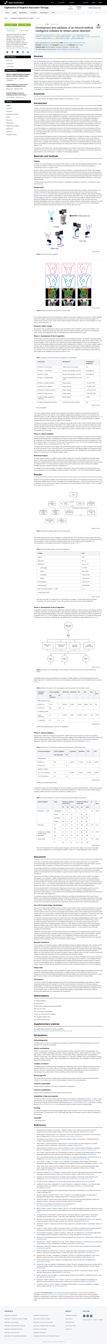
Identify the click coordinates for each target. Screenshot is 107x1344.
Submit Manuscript (94, 8)
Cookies (100, 1319)
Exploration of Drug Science (40, 1315)
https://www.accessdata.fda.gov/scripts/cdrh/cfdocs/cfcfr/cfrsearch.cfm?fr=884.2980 (67, 1159)
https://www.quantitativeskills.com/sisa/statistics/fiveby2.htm (52, 1205)
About (8, 12)
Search (97, 12)
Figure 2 (74, 203)
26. (35, 1246)
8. (34, 1161)
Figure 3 (52, 485)
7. (34, 1157)
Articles (15, 12)
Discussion (9, 120)
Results (8, 117)
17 (67, 465)
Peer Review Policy (70, 1325)
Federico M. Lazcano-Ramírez (44, 36)
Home (6, 18)
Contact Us (68, 1329)
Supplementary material (40, 194)
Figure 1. (39, 254)
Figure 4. (39, 669)
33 (73, 933)
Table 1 (69, 351)
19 (40, 873)
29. (35, 1260)
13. (35, 1184)
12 (41, 145)
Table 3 (37, 681)
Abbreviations (10, 123)
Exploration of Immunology (11, 1322)
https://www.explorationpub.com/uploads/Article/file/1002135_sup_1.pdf (53, 1031)
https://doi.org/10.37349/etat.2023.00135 (74, 42)
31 (76, 927)
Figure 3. (39, 531)
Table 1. (39, 357)
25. (35, 1241)
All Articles (71, 2)
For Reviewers (44, 12)
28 (47, 913)
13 (62, 195)
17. (35, 1204)
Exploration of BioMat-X (39, 1332)
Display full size (96, 251)
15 (97, 440)
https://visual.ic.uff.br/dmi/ (43, 1261)
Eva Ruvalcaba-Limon (81, 35)
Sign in (94, 2)
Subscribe (86, 2)
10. (35, 1172)
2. (34, 1134)
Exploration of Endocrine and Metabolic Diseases (46, 1336)
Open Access (69, 1318)
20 (45, 883)
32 (78, 927)
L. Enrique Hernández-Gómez (44, 38)
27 (55, 910)
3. (34, 1139)
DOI (75, 1145)
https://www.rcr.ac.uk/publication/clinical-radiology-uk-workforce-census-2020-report (74, 1150)
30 (74, 921)
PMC (38, 1212)
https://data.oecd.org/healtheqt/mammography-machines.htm (66, 1136)
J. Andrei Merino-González (62, 38)
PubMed (91, 1132)
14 (90, 349)
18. (35, 1208)
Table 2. (39, 549)
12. (35, 1181)
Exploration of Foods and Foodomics (43, 1322)
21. (35, 1223)
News (52, 2)
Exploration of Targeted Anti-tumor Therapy (26, 7)
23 (52, 891)
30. (35, 1264)
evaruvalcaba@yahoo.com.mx (81, 1102)
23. (35, 1232)
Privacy (95, 1319)
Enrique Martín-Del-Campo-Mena (44, 35)
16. (35, 1199)
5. (34, 1148)
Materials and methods (12, 114)
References (9, 131)
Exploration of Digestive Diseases (13, 1329)
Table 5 (74, 791)
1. (34, 1130)
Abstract (8, 105)
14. (35, 1190)
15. (35, 1195)
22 (50, 891)
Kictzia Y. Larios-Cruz (92, 36)
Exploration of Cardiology (40, 1329)
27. (35, 1251)
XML (25, 25)
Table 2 (78, 543)
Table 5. (39, 798)
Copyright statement (11, 134)
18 (61, 870)
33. (35, 1279)
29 (72, 919)
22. (35, 1228)
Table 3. (39, 688)
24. (35, 1237)
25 (59, 901)
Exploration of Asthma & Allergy (41, 1318)
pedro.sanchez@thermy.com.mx (47, 1104)
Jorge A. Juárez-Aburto (78, 36)
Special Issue (23, 12)
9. (34, 1166)
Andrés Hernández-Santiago (62, 36)
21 (47, 883)
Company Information (71, 1315)
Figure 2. (39, 310)
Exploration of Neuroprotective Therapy (14, 1325)
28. (35, 1255)
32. (35, 1275)
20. (35, 1219)
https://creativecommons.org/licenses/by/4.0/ (57, 1294)
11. (35, 1177)
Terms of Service (87, 1319)
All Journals (61, 2)
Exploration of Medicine (10, 1315)
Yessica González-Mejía (77, 38)
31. (35, 1270)
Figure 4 (95, 617)
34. (35, 1284)
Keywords (9, 108)
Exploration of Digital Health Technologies (44, 1325)
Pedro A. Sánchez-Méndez (63, 35)
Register (100, 2)
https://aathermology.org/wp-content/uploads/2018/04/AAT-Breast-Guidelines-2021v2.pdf (68, 1178)
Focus (53, 12)
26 (95, 908)
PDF (12, 25)
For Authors (34, 12)
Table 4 (87, 741)
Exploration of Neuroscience (11, 1332)
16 (47, 448)
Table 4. (39, 747)
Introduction (9, 111)
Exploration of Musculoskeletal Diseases (15, 1336)
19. (35, 1214)
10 (72, 130)
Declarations (9, 128)
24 (54, 893)
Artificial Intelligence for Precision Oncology (68, 49)
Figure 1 (82, 195)
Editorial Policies (69, 1322)
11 (76, 138)
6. (34, 1152)
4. (34, 1143)
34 (96, 952)
